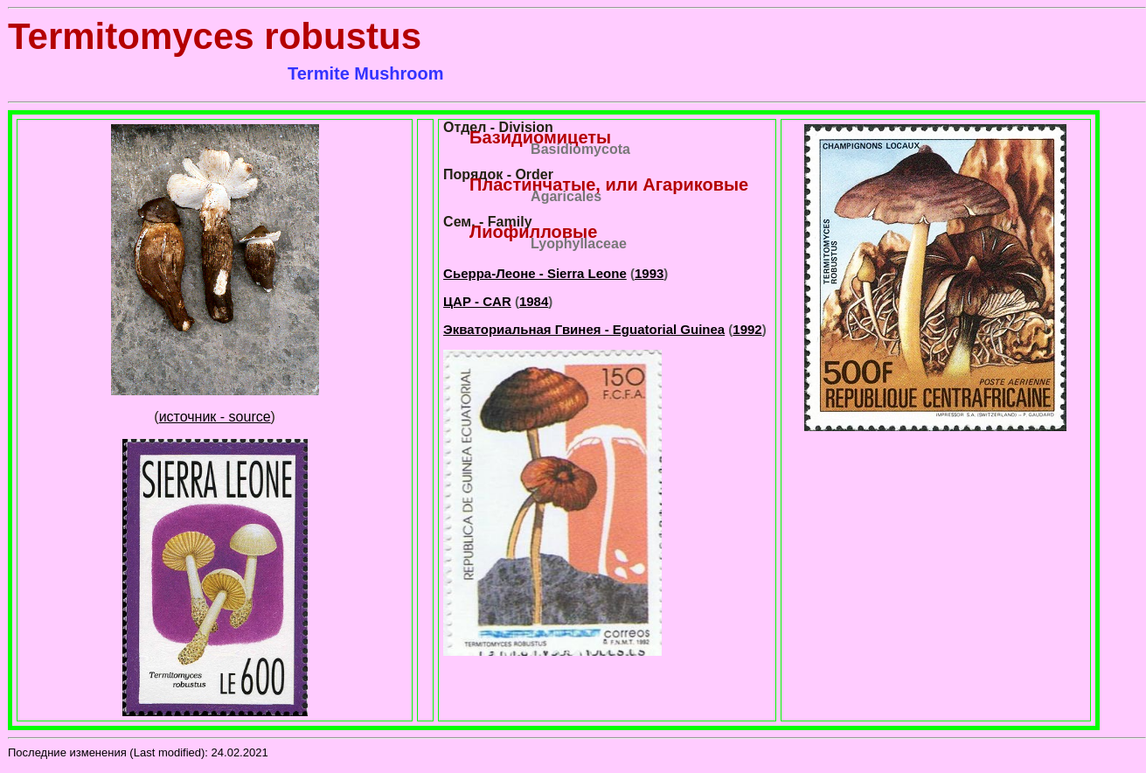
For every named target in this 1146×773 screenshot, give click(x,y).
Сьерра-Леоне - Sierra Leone (535, 273)
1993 (649, 273)
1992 (747, 329)
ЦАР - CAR (477, 301)
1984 (533, 301)
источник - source (215, 416)
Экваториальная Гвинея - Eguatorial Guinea (584, 329)
